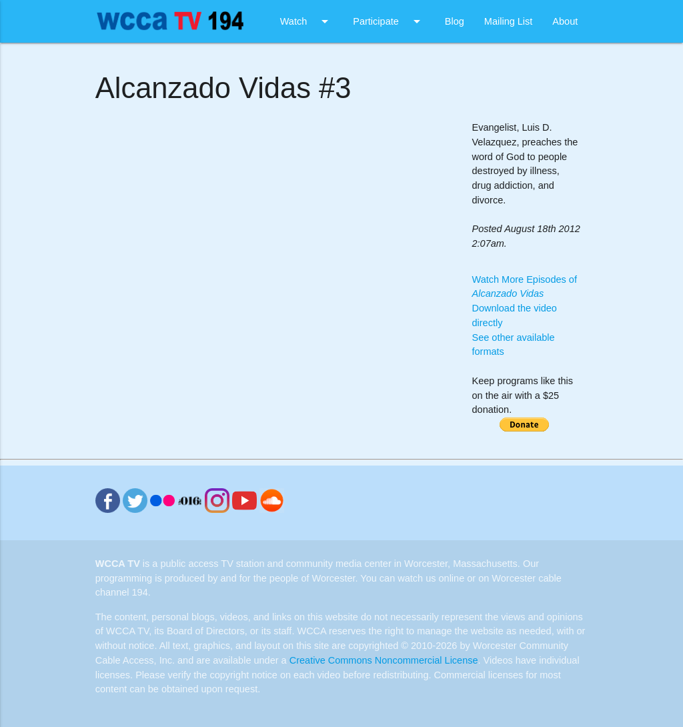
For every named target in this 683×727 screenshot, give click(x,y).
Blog (454, 21)
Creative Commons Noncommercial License (383, 660)
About (565, 21)
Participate (389, 21)
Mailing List (508, 21)
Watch (306, 21)
